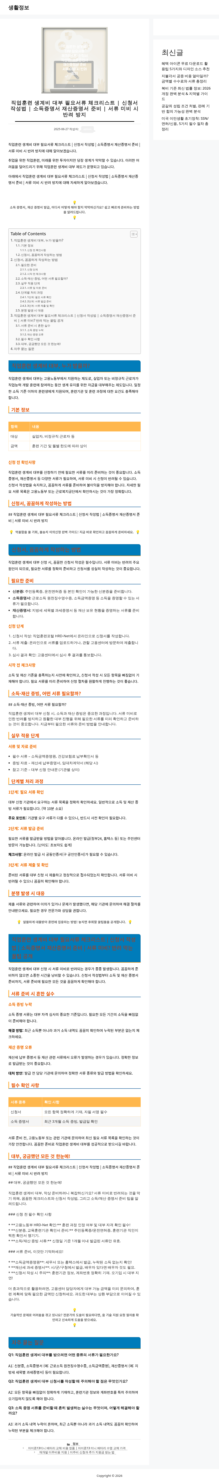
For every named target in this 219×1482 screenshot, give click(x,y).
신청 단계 (32, 269)
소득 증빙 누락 (35, 330)
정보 (75, 1444)
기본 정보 (27, 245)
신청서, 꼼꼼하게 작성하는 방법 (41, 255)
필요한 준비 (28, 265)
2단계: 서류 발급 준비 (39, 301)
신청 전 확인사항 (36, 250)
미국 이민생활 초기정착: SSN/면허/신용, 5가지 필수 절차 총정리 (185, 123)
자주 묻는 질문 (24, 349)
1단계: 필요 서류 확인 (39, 297)
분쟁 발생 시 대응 (32, 310)
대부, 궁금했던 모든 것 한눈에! (41, 344)
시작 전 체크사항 (36, 274)
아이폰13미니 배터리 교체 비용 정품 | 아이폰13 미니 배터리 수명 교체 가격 (77, 1448)
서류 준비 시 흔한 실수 (35, 325)
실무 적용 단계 (30, 283)
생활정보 (18, 7)
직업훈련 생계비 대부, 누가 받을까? (38, 240)
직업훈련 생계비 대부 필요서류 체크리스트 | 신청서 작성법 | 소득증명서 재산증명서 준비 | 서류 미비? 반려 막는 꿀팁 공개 (75, 318)
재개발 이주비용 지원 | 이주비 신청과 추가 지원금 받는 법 (76, 1452)
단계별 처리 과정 (32, 292)
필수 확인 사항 (30, 339)
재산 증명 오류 (35, 334)
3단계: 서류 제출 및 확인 (40, 305)
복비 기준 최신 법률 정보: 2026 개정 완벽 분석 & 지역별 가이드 (186, 93)
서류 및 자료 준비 (37, 288)
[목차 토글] (131, 234)
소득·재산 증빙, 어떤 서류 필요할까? (44, 278)
